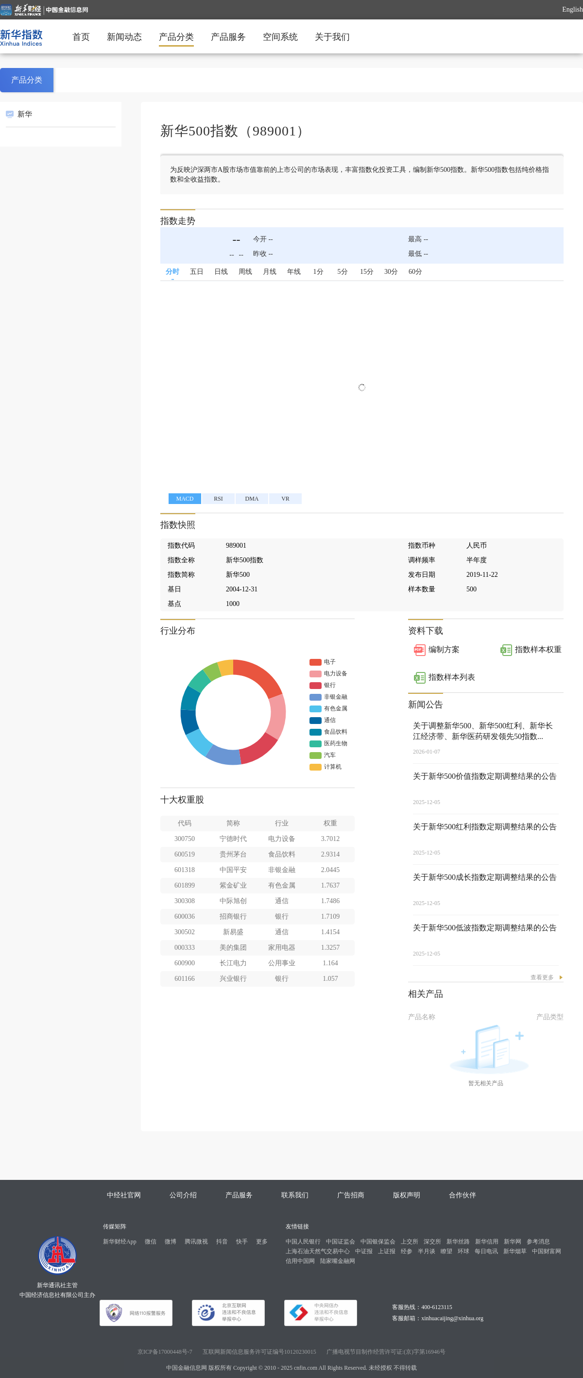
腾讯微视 (196, 1241)
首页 (81, 37)
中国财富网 (546, 1251)
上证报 (386, 1251)
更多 (262, 1241)
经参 (406, 1251)
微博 (170, 1241)
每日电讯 (486, 1251)
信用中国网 (300, 1261)
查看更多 (542, 977)
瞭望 (446, 1251)
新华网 (512, 1241)
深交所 (432, 1241)
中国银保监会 (377, 1241)
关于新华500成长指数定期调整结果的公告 (485, 877)
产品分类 (176, 37)
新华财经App (120, 1241)
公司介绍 (183, 1195)
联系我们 (295, 1195)
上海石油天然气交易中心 (318, 1251)
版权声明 (406, 1195)
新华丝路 (458, 1241)
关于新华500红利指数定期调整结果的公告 (485, 827)
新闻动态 (124, 37)
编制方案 (444, 649)
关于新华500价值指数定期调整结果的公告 (485, 776)
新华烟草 (515, 1251)
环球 (463, 1251)
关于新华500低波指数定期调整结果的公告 (485, 928)
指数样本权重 (538, 649)
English (572, 9)
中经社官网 (124, 1195)
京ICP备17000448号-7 (164, 1351)
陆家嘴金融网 (337, 1261)
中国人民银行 (303, 1241)
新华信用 (486, 1241)
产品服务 (228, 37)
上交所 (409, 1241)
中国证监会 (340, 1241)
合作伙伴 (462, 1195)
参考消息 (538, 1241)
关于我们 (332, 37)
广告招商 (350, 1195)
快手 (242, 1241)
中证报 (364, 1251)
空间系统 (280, 37)
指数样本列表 (452, 677)
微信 (150, 1241)
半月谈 (426, 1251)
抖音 (222, 1241)
